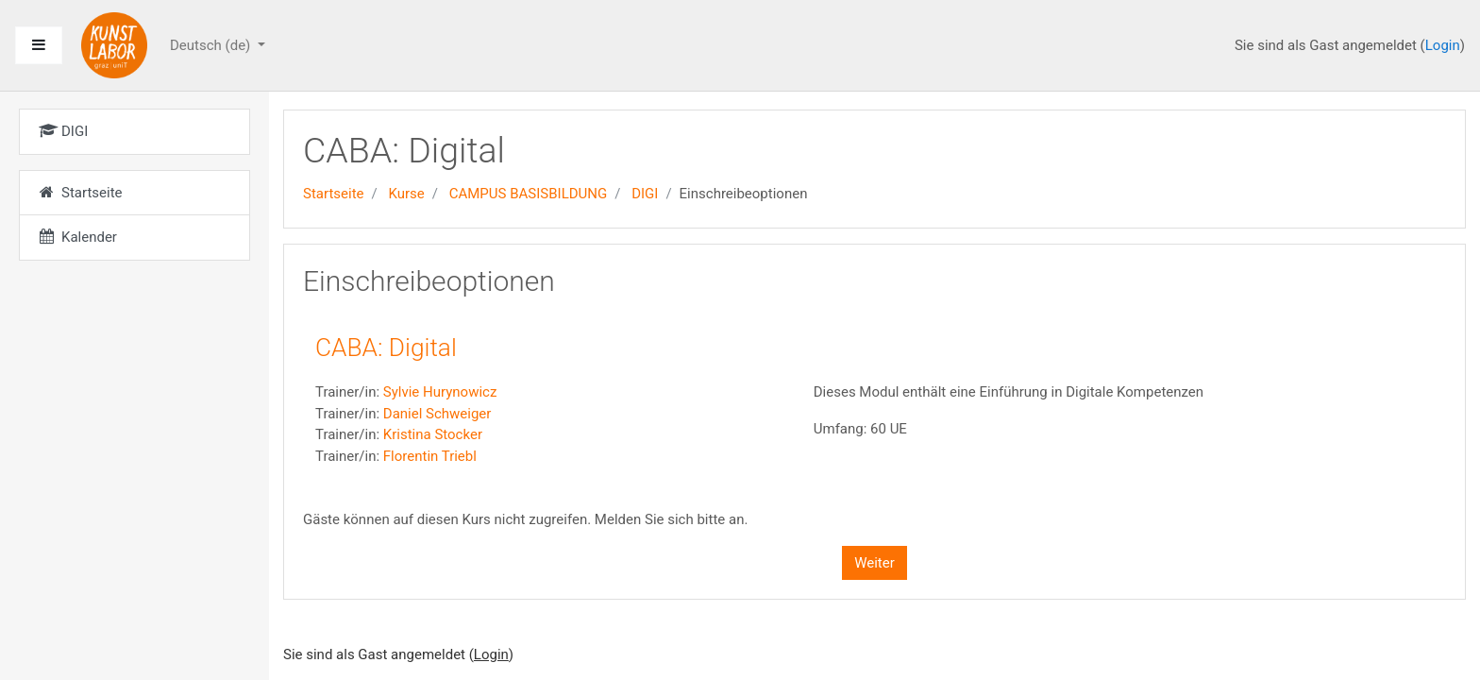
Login (1442, 45)
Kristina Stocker (432, 434)
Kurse (406, 193)
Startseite (333, 193)
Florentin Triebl (430, 456)
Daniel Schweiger (437, 413)
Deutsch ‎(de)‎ (212, 45)
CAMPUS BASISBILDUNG (528, 193)
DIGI (644, 193)
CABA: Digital (386, 347)
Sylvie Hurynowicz (440, 391)
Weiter (874, 562)
